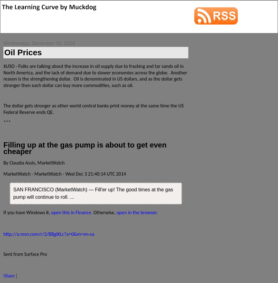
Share (8, 275)
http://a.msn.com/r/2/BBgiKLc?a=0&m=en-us (49, 234)
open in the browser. (137, 212)
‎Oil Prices (23, 52)
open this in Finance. (71, 212)
